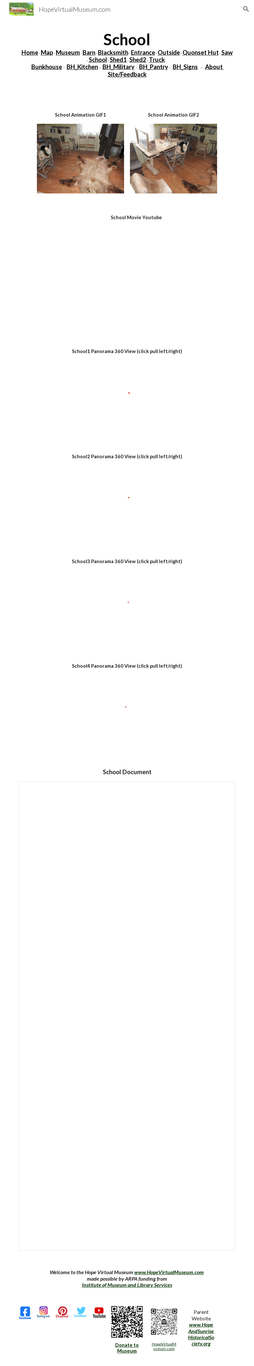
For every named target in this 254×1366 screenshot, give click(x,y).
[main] (127, 53)
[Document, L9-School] (127, 1016)
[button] (246, 9)
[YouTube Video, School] (136, 276)
